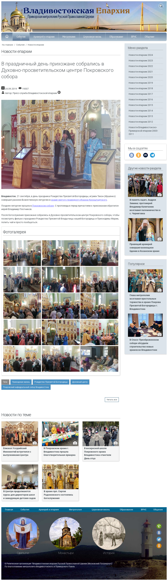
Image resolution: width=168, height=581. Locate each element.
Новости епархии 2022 (141, 66)
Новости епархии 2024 (141, 55)
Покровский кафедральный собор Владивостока (26, 387)
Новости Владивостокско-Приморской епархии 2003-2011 (143, 130)
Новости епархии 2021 (141, 71)
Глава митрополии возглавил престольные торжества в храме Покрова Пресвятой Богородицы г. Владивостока (145, 302)
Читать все (112, 400)
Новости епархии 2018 (141, 88)
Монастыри (66, 553)
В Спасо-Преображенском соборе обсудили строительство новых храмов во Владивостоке (144, 345)
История (109, 553)
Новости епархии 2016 (141, 99)
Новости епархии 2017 (141, 94)
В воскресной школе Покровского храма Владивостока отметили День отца (97, 453)
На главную (7, 45)
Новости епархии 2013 (141, 116)
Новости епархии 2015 (141, 105)
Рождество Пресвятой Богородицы (51, 382)
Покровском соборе (43, 205)
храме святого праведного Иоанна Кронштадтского (79, 200)
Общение (149, 37)
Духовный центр (80, 382)
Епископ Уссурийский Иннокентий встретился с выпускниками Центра (17, 452)
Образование (116, 37)
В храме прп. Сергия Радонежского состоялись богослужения (58, 495)
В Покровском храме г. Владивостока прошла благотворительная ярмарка (59, 452)
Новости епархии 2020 (141, 77)
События (21, 37)
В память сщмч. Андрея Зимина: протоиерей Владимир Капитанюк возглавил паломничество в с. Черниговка (145, 207)
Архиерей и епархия (43, 37)
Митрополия (69, 37)
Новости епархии (36, 45)
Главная (9, 509)
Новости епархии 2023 (141, 60)
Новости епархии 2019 (141, 83)
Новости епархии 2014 (141, 110)
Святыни (23, 553)
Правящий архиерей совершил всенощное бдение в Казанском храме (144, 248)
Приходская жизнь (21, 382)
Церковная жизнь (92, 37)
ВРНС (134, 37)
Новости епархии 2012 (141, 121)
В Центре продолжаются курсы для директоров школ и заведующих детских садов (19, 495)
